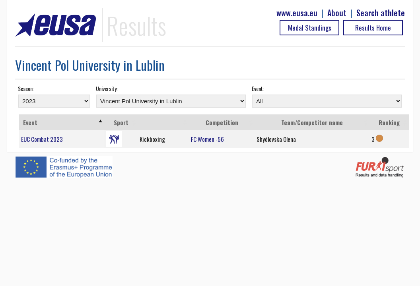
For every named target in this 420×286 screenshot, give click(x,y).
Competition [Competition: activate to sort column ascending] (222, 122)
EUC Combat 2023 (42, 139)
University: (107, 88)
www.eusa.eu (296, 13)
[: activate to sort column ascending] (163, 122)
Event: (258, 88)
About (336, 13)
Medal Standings (309, 28)
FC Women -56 (207, 139)
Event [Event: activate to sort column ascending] (30, 122)
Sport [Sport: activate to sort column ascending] (121, 122)
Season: (26, 88)
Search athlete (380, 13)
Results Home (373, 28)
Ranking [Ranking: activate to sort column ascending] (389, 122)
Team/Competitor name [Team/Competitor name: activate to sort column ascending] (312, 122)
